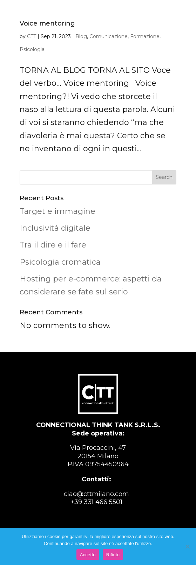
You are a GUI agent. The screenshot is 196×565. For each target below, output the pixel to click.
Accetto (88, 554)
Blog (81, 36)
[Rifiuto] (187, 546)
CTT (31, 36)
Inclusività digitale (55, 228)
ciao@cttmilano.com (96, 494)
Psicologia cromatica (60, 262)
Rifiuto (113, 554)
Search (164, 177)
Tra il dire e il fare (53, 245)
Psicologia (32, 49)
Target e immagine (57, 211)
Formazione (145, 36)
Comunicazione (108, 36)
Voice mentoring (47, 23)
